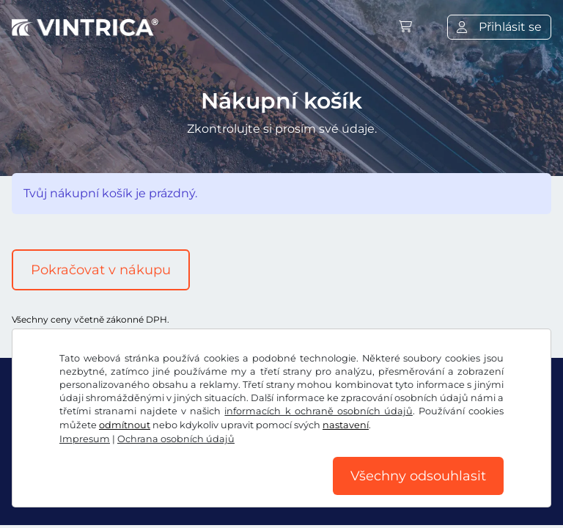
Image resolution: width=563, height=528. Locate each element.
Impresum (84, 438)
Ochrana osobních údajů (176, 438)
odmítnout (124, 424)
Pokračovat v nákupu (101, 270)
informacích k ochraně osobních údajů (318, 411)
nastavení (346, 424)
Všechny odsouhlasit (418, 476)
